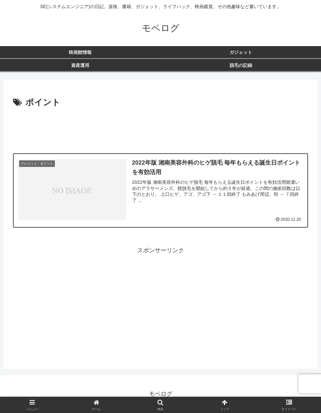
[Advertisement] (160, 128)
